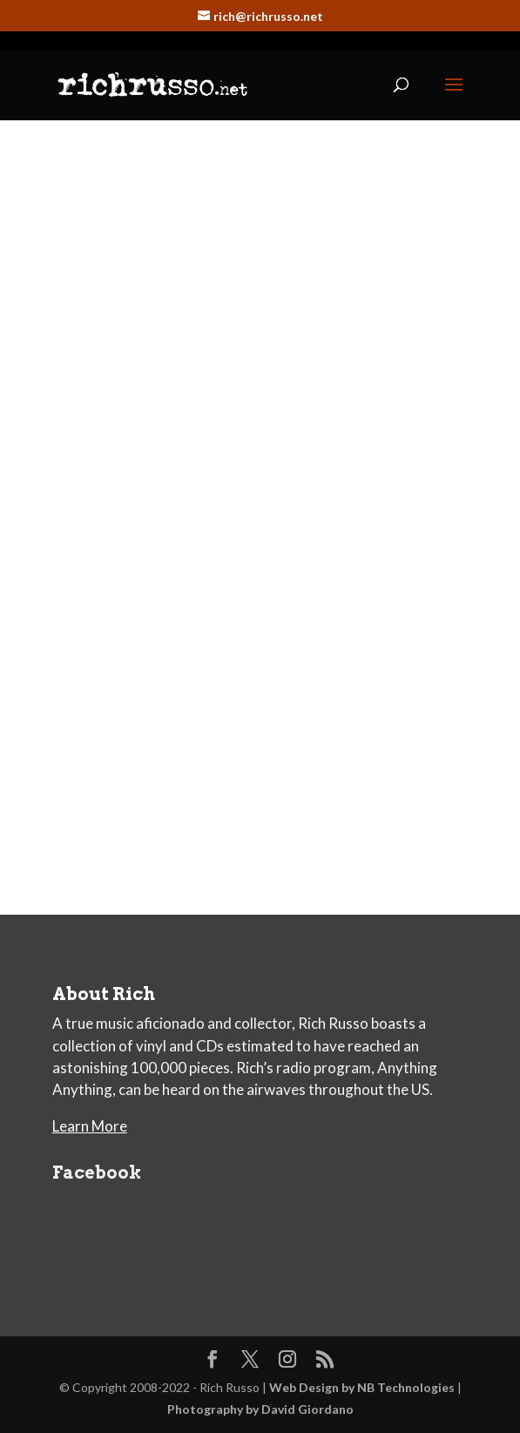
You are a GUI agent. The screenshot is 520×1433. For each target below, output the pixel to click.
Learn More (89, 1126)
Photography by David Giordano (260, 1409)
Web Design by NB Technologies (362, 1387)
